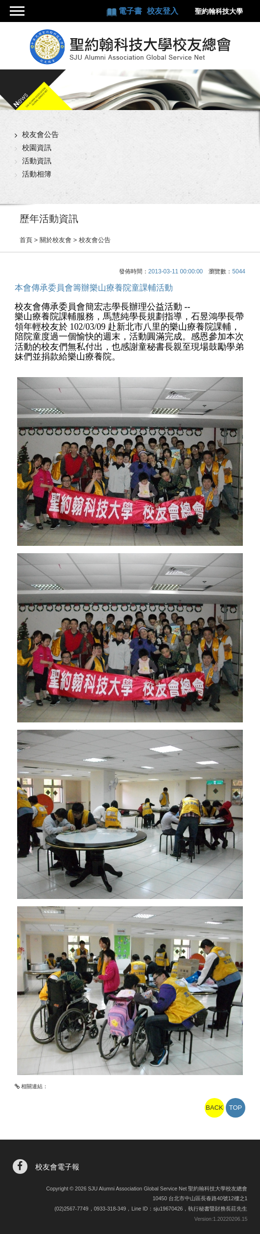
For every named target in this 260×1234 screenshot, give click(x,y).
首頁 (26, 240)
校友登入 (162, 11)
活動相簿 (36, 174)
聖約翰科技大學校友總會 (130, 47)
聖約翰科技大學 (219, 11)
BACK (214, 1107)
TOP (235, 1107)
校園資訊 (36, 147)
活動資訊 (36, 161)
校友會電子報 (57, 1166)
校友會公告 (40, 134)
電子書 (131, 11)
